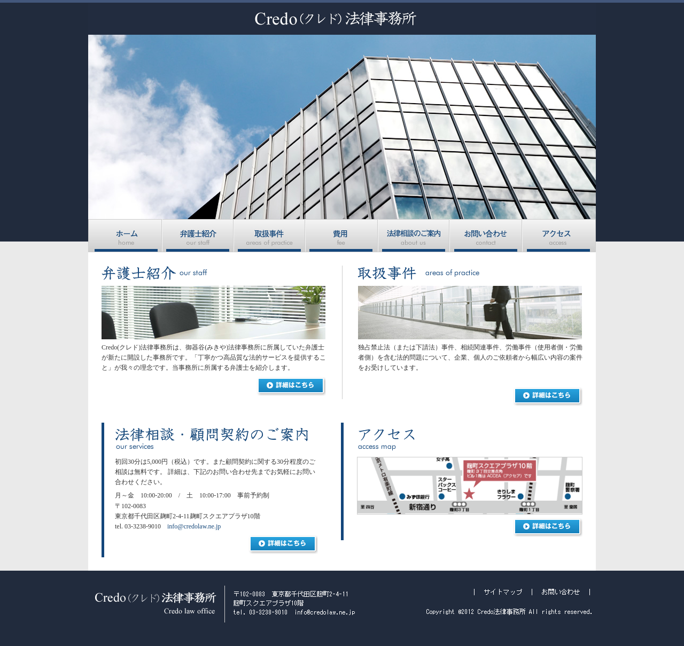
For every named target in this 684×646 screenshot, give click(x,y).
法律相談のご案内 (414, 235)
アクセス (559, 235)
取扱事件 (270, 235)
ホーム (125, 235)
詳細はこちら (291, 386)
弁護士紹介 (198, 235)
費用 (342, 235)
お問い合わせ (486, 235)
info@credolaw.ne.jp (194, 526)
